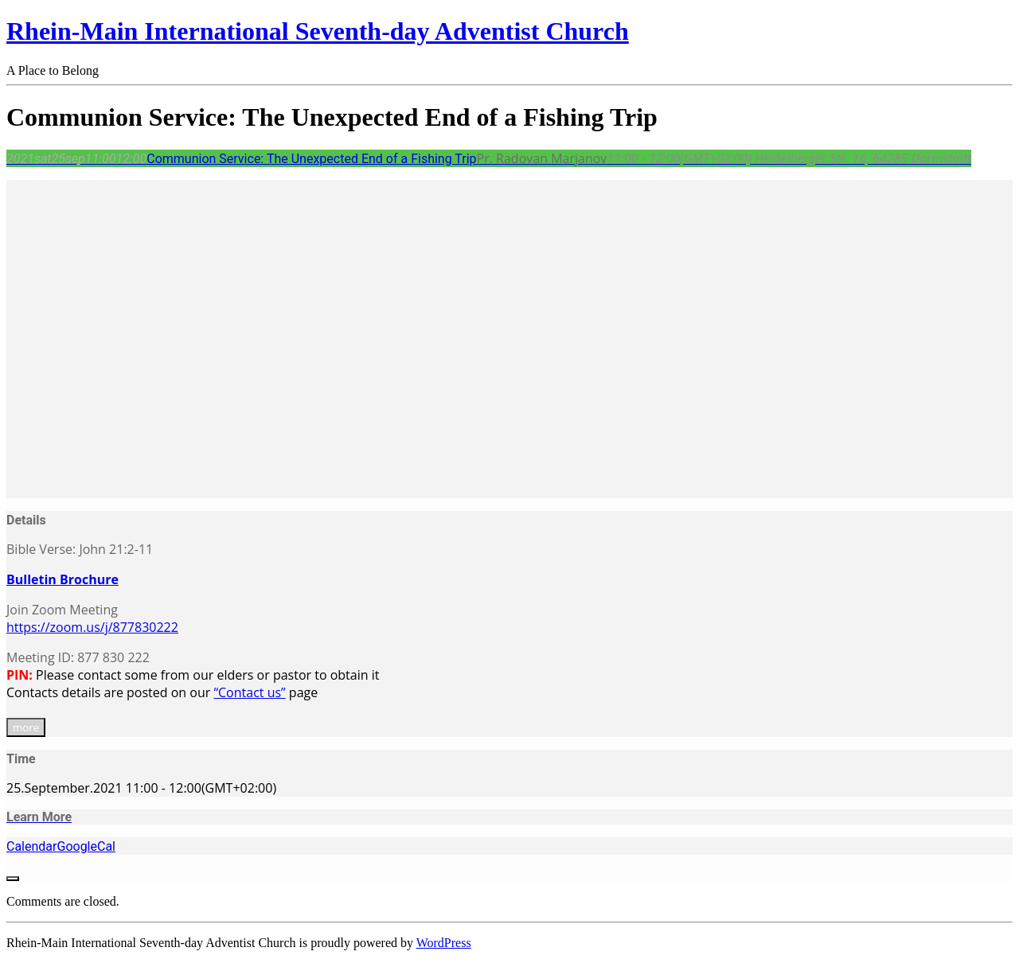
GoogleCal (86, 846)
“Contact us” (249, 692)
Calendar (31, 846)
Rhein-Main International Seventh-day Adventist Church (317, 31)
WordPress (443, 942)
